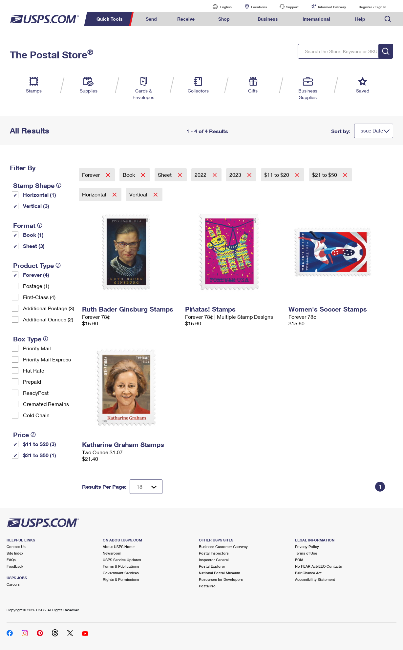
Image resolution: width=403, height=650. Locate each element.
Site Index (15, 553)
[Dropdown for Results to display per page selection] (146, 486)
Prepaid (32, 381)
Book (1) (33, 235)
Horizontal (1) (39, 195)
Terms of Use (306, 553)
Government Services (121, 573)
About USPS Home (119, 546)
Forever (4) (36, 275)
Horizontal (95, 194)
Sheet (165, 175)
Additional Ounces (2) (48, 319)
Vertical (139, 194)
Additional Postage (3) (48, 308)
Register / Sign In (372, 7)
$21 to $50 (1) (39, 455)
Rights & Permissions (121, 579)
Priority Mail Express (47, 359)
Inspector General (214, 560)
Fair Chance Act (308, 573)
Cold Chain (36, 415)
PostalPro (207, 586)
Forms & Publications (121, 566)
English (219, 6)
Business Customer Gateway (223, 546)
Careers (13, 584)
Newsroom (112, 553)
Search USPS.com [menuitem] (388, 19)
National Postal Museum (219, 573)
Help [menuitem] (360, 19)
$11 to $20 (277, 175)
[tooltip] (58, 185)
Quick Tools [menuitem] (109, 19)
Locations (259, 7)
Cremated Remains (46, 404)
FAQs (11, 560)
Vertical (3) (36, 206)
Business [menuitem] (268, 19)
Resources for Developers (221, 579)
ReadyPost (36, 393)
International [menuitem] (316, 19)
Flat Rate (33, 370)
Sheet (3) (34, 246)
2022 (201, 175)
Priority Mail (37, 348)
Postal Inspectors (214, 553)
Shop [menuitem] (224, 19)
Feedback (15, 566)
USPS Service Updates (122, 560)
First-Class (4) (39, 297)
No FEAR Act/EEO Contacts (318, 566)
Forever (91, 175)
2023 (236, 175)
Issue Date (371, 130)
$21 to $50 (325, 175)
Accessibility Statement (315, 579)
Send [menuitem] (151, 19)
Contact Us (16, 546)
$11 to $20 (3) (39, 444)
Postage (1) (36, 286)
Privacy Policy (307, 546)
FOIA (299, 560)
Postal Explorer (212, 566)
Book (129, 175)
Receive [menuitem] (186, 19)
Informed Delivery (332, 7)
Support (292, 7)
